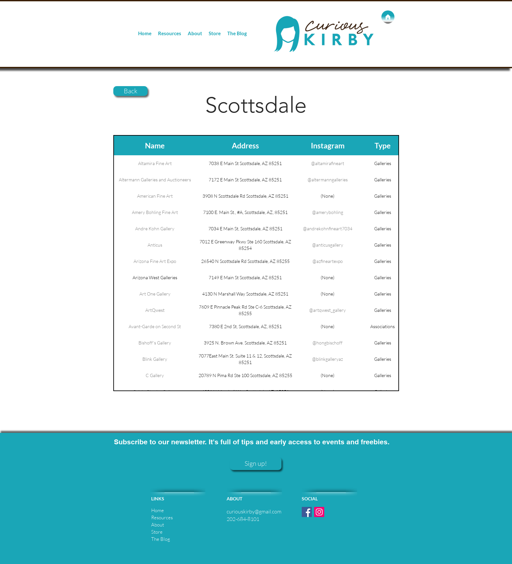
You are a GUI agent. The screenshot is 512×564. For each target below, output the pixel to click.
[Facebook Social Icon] (307, 512)
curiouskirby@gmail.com (254, 511)
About (157, 525)
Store (157, 532)
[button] (169, 33)
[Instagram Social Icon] (319, 512)
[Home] (387, 16)
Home (157, 510)
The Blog (160, 539)
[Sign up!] (255, 463)
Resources (162, 517)
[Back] (130, 91)
